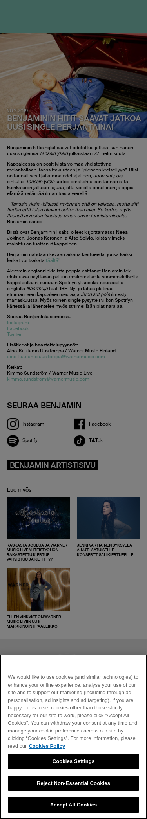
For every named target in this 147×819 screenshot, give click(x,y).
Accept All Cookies (73, 805)
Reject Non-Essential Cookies (73, 783)
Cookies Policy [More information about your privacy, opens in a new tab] (47, 746)
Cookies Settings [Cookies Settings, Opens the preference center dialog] (74, 761)
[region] (73, 737)
